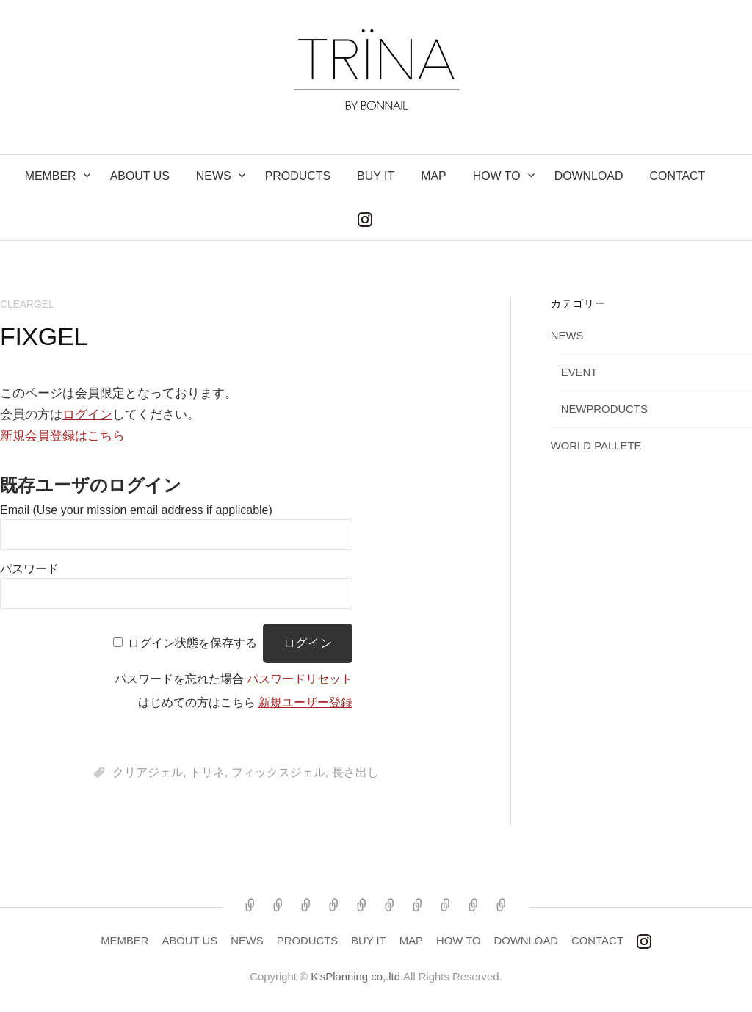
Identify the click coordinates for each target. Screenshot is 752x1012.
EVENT (579, 372)
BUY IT (375, 176)
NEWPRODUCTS (604, 409)
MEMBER (50, 176)
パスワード (29, 569)
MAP (433, 176)
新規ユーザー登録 (305, 702)
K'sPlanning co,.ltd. (357, 977)
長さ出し (355, 772)
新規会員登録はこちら (62, 436)
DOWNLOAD (588, 176)
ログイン (87, 415)
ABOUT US (140, 176)
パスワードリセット (299, 679)
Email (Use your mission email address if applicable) (136, 510)
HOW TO (458, 941)
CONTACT (677, 176)
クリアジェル (147, 772)
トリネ (207, 772)
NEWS (213, 176)
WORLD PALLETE (596, 446)
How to (497, 176)
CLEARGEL (27, 304)
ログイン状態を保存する (192, 643)
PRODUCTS (297, 176)
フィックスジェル (278, 772)
